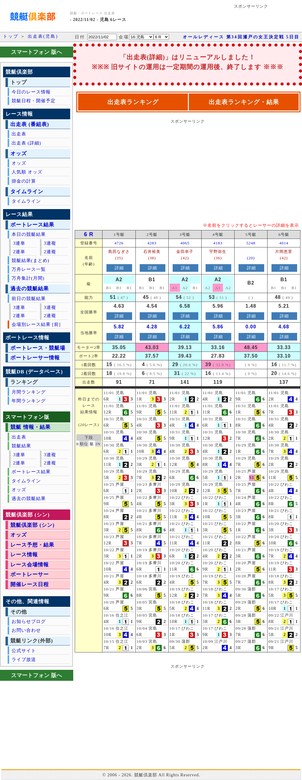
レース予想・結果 (32, 545)
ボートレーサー (29, 574)
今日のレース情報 (31, 91)
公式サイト (24, 650)
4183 (217, 243)
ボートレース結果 (32, 225)
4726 (119, 243)
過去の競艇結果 (29, 289)
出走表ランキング (133, 102)
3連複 (50, 243)
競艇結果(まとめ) (30, 260)
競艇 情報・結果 (30, 427)
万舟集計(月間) (28, 278)
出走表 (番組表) (29, 124)
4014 (283, 243)
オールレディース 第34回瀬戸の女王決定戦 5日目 (241, 37)
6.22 (185, 326)
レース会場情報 (29, 565)
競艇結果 (21, 445)
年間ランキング (29, 400)
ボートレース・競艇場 (37, 348)
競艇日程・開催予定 (34, 100)
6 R (88, 234)
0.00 (251, 326)
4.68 (284, 326)
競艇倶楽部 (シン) (32, 525)
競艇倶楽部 (145, 775)
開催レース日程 (29, 584)
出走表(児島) (43, 36)
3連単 (19, 243)
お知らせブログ (29, 621)
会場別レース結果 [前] (36, 324)
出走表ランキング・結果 (244, 102)
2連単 (19, 251)
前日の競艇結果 (29, 298)
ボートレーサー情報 (35, 358)
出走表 (19, 133)
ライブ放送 (24, 659)
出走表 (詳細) (26, 142)
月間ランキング (29, 391)
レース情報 (24, 555)
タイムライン (26, 191)
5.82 (118, 326)
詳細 (119, 268)
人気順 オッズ (27, 171)
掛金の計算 (24, 181)
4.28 (151, 326)
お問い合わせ (26, 630)
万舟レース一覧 (29, 269)
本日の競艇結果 (29, 234)
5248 (250, 243)
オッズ (18, 153)
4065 (184, 243)
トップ (11, 36)
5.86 (218, 326)
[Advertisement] (127, 169)
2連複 (50, 251)
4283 (151, 243)
